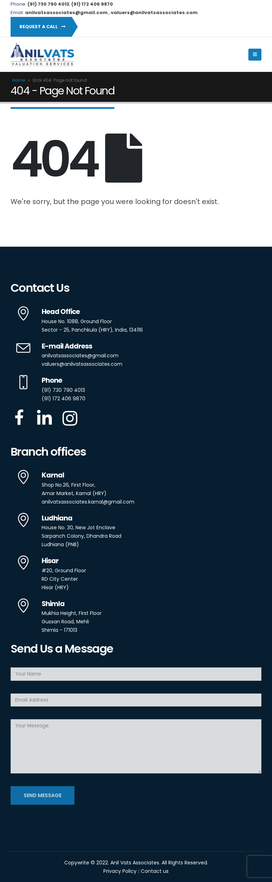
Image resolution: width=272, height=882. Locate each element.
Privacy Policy (120, 871)
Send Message (42, 795)
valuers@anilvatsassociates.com (82, 364)
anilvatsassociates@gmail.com (80, 355)
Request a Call (42, 27)
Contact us (155, 871)
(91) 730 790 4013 (63, 390)
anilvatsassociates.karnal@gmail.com (88, 501)
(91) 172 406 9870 (92, 4)
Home (18, 80)
